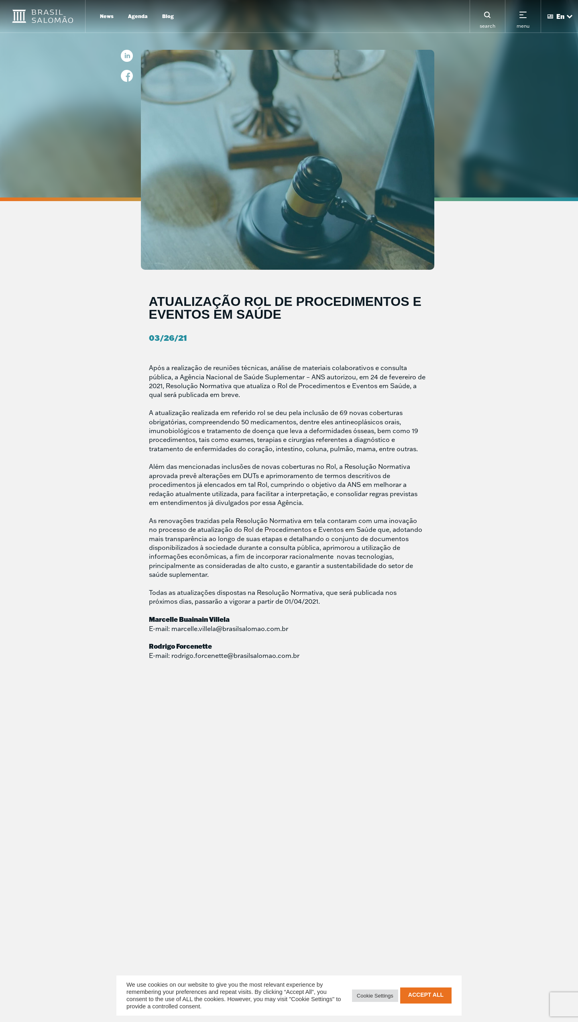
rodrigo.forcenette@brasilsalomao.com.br (235, 655)
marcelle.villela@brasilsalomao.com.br (229, 629)
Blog (168, 16)
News (107, 16)
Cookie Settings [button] (375, 996)
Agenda (138, 16)
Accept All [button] (426, 994)
